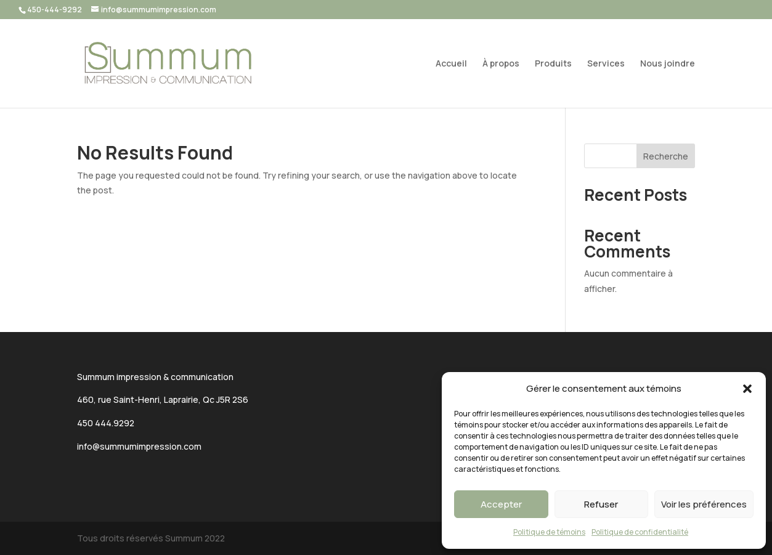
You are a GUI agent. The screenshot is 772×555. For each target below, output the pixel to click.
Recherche (665, 156)
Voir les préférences (704, 504)
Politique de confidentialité (639, 532)
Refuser (601, 504)
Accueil (451, 64)
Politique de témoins (549, 532)
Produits (553, 64)
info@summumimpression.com (139, 446)
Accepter (501, 504)
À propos (500, 64)
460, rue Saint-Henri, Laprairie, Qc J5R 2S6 (162, 399)
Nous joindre (667, 64)
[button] (747, 389)
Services (606, 64)
